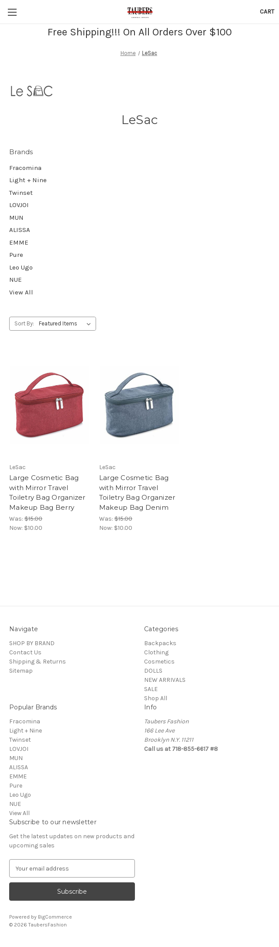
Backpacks (160, 643)
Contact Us (25, 652)
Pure (16, 255)
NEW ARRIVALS (165, 680)
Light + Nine (28, 180)
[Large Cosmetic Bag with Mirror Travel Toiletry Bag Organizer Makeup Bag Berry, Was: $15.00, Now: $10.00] (49, 404)
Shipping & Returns (37, 661)
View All (21, 292)
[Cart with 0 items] (267, 11)
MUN (16, 217)
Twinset (21, 193)
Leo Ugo (21, 267)
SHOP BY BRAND (32, 643)
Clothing (156, 652)
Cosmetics (159, 661)
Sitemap (21, 670)
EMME (18, 242)
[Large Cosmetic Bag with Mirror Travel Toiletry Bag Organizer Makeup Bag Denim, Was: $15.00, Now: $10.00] (139, 404)
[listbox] (67, 323)
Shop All (155, 698)
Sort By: (24, 323)
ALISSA (19, 230)
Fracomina (25, 168)
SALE (151, 689)
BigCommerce (55, 917)
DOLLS (153, 670)
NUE (15, 279)
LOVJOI (19, 205)
